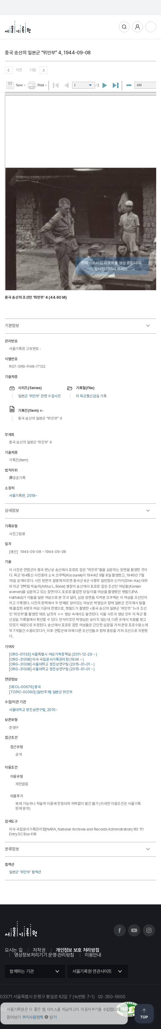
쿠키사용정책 (32, 1017)
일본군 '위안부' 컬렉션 (25, 872)
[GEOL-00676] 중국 (25, 686)
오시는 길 (14, 950)
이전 (19, 70)
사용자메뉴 (137, 26)
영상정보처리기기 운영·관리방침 (44, 955)
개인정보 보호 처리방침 (77, 950)
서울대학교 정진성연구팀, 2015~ (33, 709)
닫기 (52, 1017)
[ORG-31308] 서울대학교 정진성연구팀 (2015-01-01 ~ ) (52, 664)
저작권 (39, 950)
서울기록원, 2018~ (23, 495)
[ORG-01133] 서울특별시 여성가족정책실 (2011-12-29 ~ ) (53, 654)
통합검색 (124, 26)
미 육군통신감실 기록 (91, 396)
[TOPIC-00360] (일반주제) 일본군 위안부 (41, 692)
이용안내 (93, 955)
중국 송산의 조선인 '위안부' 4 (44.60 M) (36, 297)
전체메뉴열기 (150, 26)
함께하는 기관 (22, 971)
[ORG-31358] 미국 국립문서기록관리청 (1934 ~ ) (46, 659)
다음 (33, 70)
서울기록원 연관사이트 (92, 971)
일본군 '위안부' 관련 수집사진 (39, 396)
